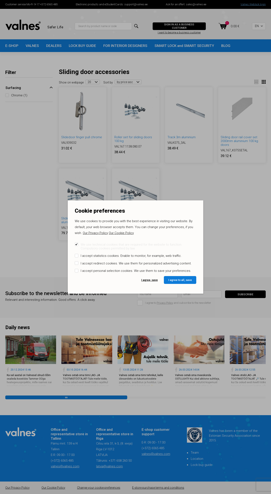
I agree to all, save (180, 280)
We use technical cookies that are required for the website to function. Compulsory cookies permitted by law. (131, 246)
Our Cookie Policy (121, 233)
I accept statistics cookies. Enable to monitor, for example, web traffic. (131, 256)
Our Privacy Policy (95, 233)
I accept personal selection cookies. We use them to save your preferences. (136, 271)
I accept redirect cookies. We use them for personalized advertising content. (136, 263)
